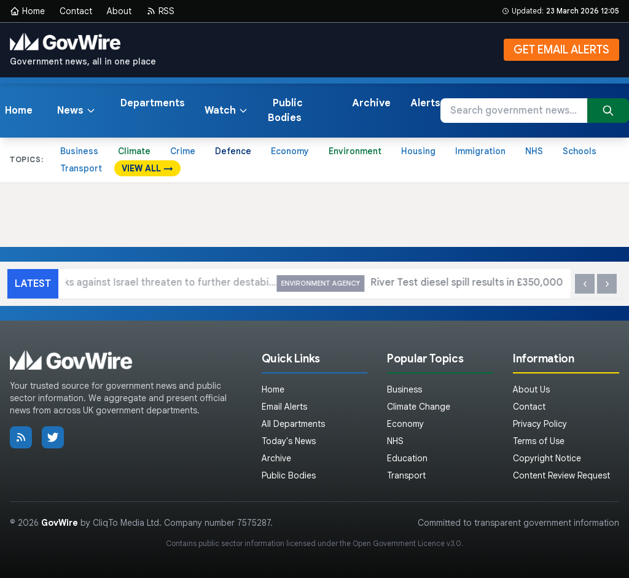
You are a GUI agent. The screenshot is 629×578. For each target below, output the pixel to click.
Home (27, 11)
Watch (226, 110)
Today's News (289, 441)
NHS (534, 151)
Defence (233, 151)
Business (79, 151)
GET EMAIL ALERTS (561, 50)
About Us (531, 389)
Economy (290, 151)
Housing (418, 151)
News (76, 110)
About (119, 11)
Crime (182, 151)
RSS (160, 11)
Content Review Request (561, 475)
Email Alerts (284, 406)
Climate (134, 151)
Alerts (425, 103)
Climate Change (418, 406)
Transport (81, 168)
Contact (76, 11)
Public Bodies (285, 110)
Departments (152, 103)
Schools (579, 151)
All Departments (293, 423)
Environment (355, 151)
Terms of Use (539, 441)
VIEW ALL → (147, 168)
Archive (371, 103)
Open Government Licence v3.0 (407, 543)
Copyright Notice (547, 458)
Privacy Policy (540, 423)
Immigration (480, 151)
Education (407, 458)
